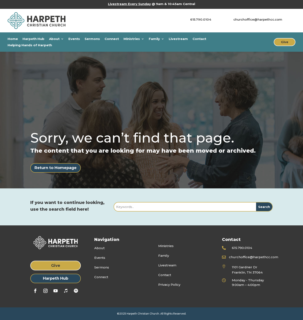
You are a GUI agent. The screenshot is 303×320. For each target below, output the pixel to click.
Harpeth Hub (33, 39)
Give (284, 42)
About (54, 39)
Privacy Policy (169, 285)
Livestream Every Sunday (129, 4)
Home (13, 39)
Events (74, 39)
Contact (199, 39)
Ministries (132, 39)
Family (154, 39)
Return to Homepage (56, 167)
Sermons (92, 39)
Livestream (178, 39)
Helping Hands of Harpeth (30, 45)
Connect (112, 39)
